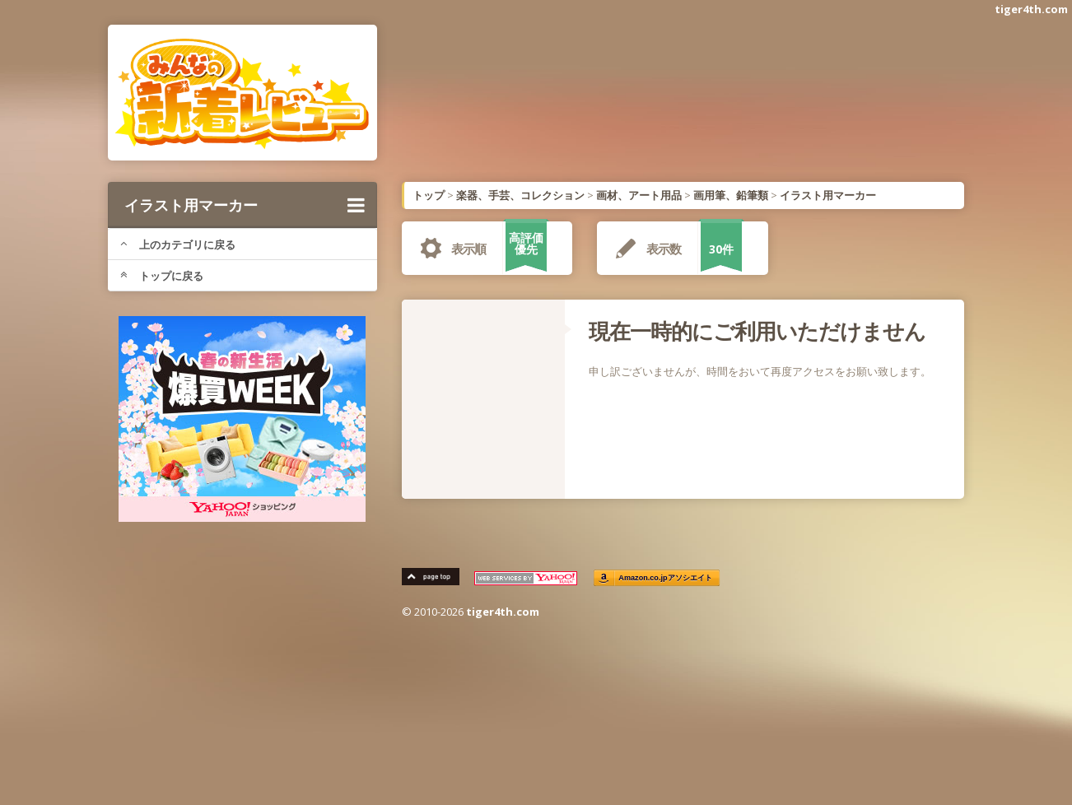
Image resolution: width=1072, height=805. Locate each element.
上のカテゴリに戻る (177, 244)
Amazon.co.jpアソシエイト (666, 578)
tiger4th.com (1031, 9)
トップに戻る (161, 275)
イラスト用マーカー (244, 205)
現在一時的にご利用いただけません (757, 331)
